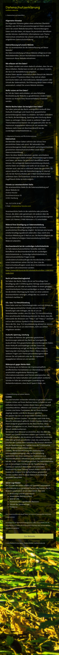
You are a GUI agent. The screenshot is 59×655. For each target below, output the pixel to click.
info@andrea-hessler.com (21, 206)
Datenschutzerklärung (23, 7)
